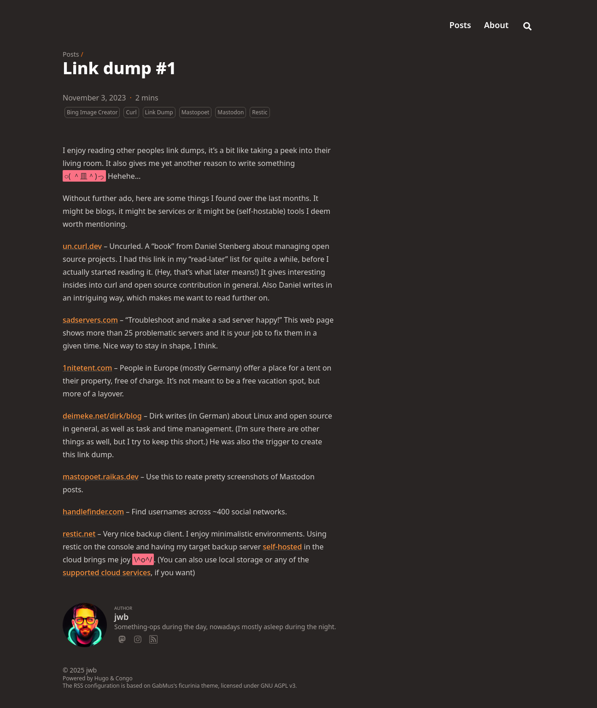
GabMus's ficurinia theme (185, 686)
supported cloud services (107, 572)
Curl (131, 112)
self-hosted (282, 547)
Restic (259, 112)
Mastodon (230, 112)
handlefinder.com (93, 512)
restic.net (79, 534)
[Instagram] (138, 637)
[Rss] (153, 637)
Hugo (101, 678)
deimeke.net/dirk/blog (102, 416)
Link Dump (159, 112)
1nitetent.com (87, 368)
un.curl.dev (82, 246)
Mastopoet (195, 112)
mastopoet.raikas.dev (101, 477)
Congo (124, 678)
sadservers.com (90, 320)
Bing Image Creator (92, 112)
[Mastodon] (122, 637)
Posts (71, 54)
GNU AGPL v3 (278, 686)
